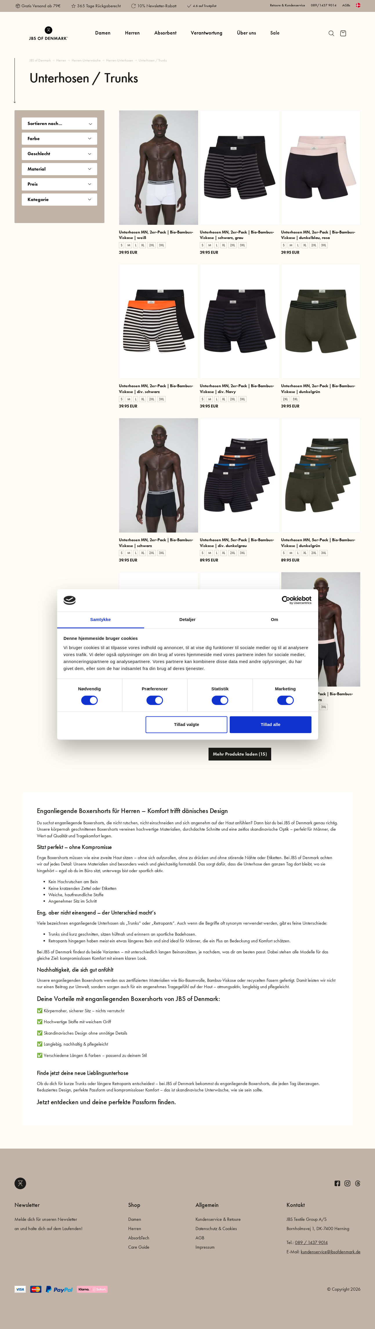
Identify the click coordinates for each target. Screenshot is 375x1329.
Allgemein (207, 1204)
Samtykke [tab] (100, 619)
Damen (102, 33)
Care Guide (138, 1247)
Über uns (246, 33)
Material (59, 169)
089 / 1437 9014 (311, 1242)
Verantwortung (206, 33)
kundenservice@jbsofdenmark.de (330, 1251)
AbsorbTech (138, 1238)
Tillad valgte (186, 724)
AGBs (346, 5)
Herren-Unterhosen (119, 60)
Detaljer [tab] (188, 619)
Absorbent (165, 33)
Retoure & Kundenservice (287, 5)
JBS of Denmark (40, 60)
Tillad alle (270, 724)
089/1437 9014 (323, 5)
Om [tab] (274, 619)
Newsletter (27, 1204)
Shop (134, 1204)
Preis (59, 184)
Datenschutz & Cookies (216, 1228)
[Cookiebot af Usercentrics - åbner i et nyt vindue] (286, 600)
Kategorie (59, 199)
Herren (132, 33)
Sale (275, 33)
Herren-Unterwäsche (86, 60)
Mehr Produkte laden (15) (240, 754)
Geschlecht (59, 153)
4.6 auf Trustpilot (204, 6)
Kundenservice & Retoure (218, 1219)
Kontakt (296, 1204)
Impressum (205, 1247)
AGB (199, 1238)
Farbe (59, 138)
